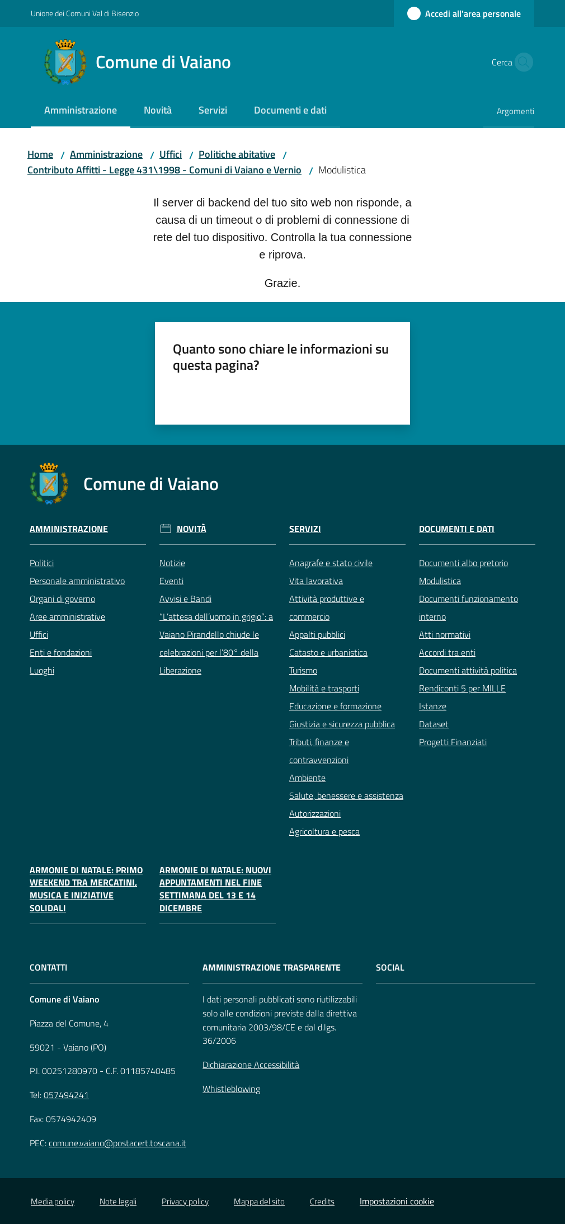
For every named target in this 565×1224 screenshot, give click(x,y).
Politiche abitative (237, 154)
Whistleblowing (231, 1088)
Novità (191, 528)
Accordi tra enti (447, 652)
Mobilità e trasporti (324, 688)
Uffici (170, 154)
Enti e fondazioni (61, 652)
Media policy (52, 1201)
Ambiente (307, 777)
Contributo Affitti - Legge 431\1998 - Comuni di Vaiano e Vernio (164, 169)
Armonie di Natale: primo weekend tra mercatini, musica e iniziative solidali (86, 889)
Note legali (118, 1201)
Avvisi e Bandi (185, 598)
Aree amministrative (67, 616)
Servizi (305, 528)
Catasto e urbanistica (328, 652)
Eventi (171, 580)
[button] (520, 62)
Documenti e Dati (457, 528)
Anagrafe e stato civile (331, 562)
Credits (322, 1201)
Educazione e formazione (335, 706)
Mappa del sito (259, 1201)
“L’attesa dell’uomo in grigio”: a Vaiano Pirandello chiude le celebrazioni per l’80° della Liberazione (216, 643)
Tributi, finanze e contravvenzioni (319, 750)
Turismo (303, 670)
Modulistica (440, 580)
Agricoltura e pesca (324, 831)
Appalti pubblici (317, 634)
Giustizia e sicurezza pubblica (342, 724)
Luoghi (42, 670)
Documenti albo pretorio (463, 562)
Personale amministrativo (77, 580)
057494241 (66, 1094)
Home (40, 154)
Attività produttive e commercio (326, 607)
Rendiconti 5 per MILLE (462, 688)
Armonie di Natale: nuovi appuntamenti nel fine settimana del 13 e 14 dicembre (215, 889)
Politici (42, 562)
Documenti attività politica (468, 670)
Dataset (434, 724)
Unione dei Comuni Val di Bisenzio (85, 13)
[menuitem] (80, 111)
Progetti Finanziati (453, 741)
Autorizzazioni (315, 813)
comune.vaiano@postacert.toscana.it (117, 1143)
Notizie (172, 562)
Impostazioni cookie (397, 1201)
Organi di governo (62, 598)
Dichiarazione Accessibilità (251, 1064)
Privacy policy (185, 1201)
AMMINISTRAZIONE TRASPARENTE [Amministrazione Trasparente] (272, 967)
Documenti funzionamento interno (468, 607)
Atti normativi (444, 634)
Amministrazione (106, 154)
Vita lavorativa (316, 580)
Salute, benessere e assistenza (346, 795)
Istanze (432, 706)
